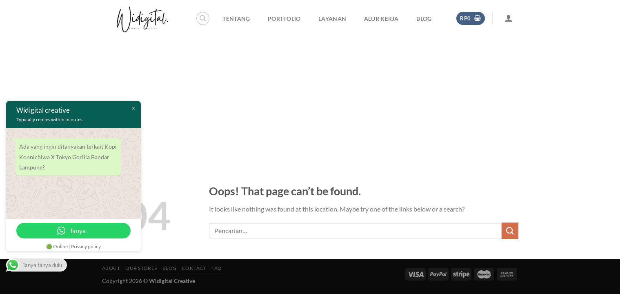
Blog (423, 18)
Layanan (332, 18)
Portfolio (284, 18)
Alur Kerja (381, 18)
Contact (194, 268)
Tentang (236, 18)
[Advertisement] (310, 98)
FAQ (216, 268)
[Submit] (510, 230)
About (111, 268)
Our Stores (141, 268)
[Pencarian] (202, 18)
